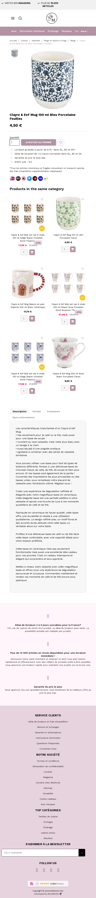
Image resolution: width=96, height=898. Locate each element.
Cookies (48, 772)
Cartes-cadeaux (48, 799)
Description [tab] (19, 411)
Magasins (48, 777)
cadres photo (48, 833)
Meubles (67, 31)
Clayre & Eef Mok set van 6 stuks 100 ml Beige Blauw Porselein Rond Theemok (28, 238)
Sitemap (48, 788)
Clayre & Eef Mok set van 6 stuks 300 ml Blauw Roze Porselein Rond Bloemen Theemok (68, 307)
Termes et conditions (48, 761)
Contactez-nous (48, 749)
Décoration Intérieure (32, 31)
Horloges (48, 822)
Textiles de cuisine (48, 816)
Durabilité (48, 793)
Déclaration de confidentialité (48, 766)
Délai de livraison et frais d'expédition (48, 721)
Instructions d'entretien (48, 738)
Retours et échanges (48, 727)
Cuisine (79, 31)
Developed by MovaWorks (46, 894)
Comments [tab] (53, 411)
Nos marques (48, 804)
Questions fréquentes (48, 743)
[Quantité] (15, 142)
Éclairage (53, 31)
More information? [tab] (24, 417)
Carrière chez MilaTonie (48, 782)
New (14, 31)
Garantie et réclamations (48, 732)
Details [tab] (37, 411)
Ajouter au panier (38, 142)
